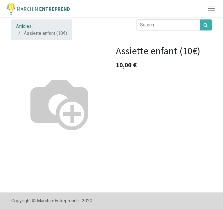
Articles (24, 26)
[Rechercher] (206, 24)
